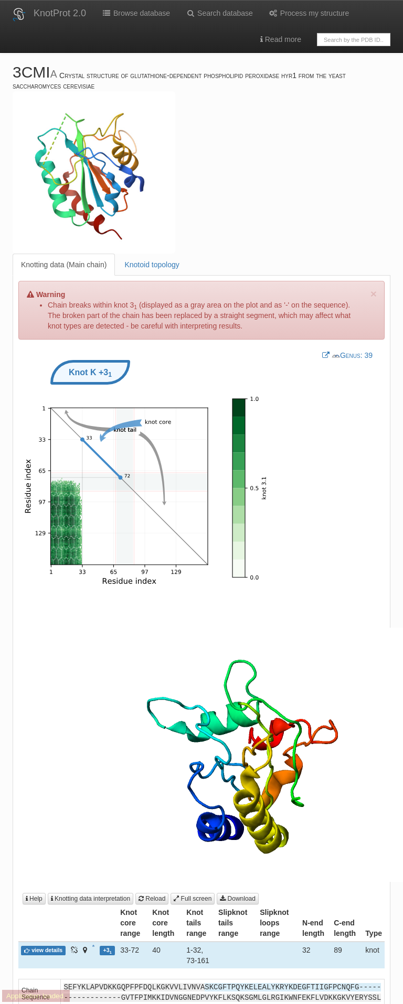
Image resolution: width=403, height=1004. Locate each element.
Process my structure (309, 13)
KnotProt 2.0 (60, 13)
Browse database (136, 13)
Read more (280, 39)
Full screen (192, 898)
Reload (152, 898)
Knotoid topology (151, 264)
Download (238, 898)
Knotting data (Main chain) (64, 264)
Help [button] (34, 898)
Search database (219, 13)
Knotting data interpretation (90, 898)
